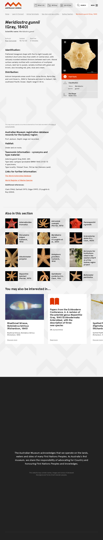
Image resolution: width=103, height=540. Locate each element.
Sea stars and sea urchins (50, 14)
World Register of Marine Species (18, 180)
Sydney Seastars (67, 14)
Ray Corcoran (10, 40)
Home (7, 14)
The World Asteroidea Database (18, 175)
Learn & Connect (18, 14)
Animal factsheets (33, 14)
